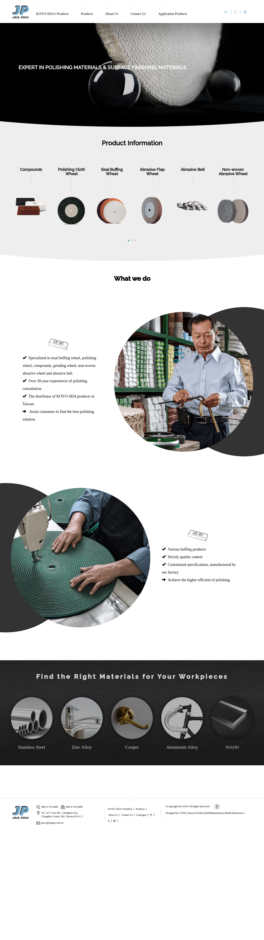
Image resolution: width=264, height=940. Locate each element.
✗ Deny (5, 844)
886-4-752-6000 (47, 807)
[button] (128, 240)
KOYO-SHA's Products (52, 11)
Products (87, 11)
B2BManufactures (215, 813)
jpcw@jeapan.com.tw (50, 823)
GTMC (183, 813)
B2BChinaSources (235, 813)
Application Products (172, 11)
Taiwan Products (196, 813)
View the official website (31, 869)
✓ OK (99, 937)
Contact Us (138, 11)
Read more (8, 869)
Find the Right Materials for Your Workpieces (132, 676)
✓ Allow (5, 839)
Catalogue (141, 814)
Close (3, 831)
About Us (111, 11)
